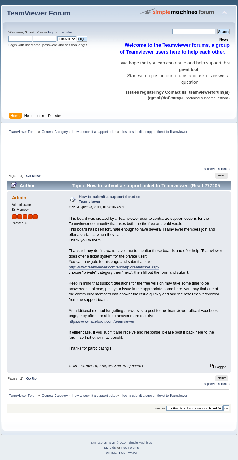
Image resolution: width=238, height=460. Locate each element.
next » (226, 168)
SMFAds (110, 447)
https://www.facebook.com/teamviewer (101, 321)
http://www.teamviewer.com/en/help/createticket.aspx (114, 267)
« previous (212, 168)
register (66, 32)
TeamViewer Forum (38, 13)
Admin (19, 197)
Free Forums (130, 447)
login (51, 32)
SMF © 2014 (118, 442)
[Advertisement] (119, 152)
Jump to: (159, 408)
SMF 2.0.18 (99, 442)
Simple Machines (140, 442)
